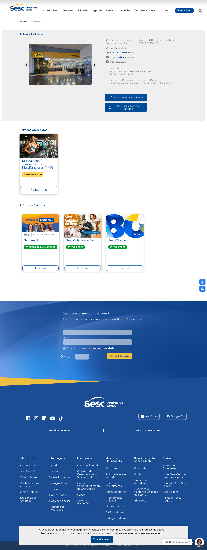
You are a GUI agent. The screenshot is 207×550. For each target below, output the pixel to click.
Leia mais (40, 268)
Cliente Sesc (184, 10)
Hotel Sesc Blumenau (169, 467)
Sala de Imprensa (59, 477)
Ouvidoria (140, 468)
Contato (166, 10)
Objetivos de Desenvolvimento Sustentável (88, 474)
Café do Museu (115, 512)
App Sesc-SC (27, 471)
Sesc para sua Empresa (28, 499)
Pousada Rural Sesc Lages (175, 484)
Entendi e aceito (101, 539)
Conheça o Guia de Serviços (124, 107)
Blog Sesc (140, 500)
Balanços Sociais (58, 483)
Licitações (54, 489)
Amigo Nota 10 (29, 492)
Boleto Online (28, 477)
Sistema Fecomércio (84, 502)
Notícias (125, 10)
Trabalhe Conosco (145, 10)
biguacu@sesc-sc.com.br (122, 57)
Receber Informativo (119, 356)
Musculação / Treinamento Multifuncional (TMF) (37, 164)
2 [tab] (68, 80)
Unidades (83, 10)
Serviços (111, 10)
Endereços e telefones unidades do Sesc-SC (146, 492)
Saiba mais (39, 190)
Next (94, 65)
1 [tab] (65, 80)
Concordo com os (88, 348)
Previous (26, 65)
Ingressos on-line (116, 491)
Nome (66, 328)
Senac (81, 494)
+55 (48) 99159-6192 (119, 52)
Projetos (68, 10)
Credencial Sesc (29, 465)
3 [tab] (71, 80)
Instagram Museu (116, 518)
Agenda (97, 10)
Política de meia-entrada (30, 485)
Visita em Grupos (116, 506)
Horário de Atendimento (114, 484)
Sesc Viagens (170, 491)
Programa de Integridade (57, 508)
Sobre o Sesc (50, 10)
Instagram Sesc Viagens (172, 499)
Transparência (57, 495)
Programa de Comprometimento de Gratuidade (89, 486)
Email (66, 337)
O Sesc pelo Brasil (87, 465)
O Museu (111, 468)
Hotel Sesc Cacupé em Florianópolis (174, 476)
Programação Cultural (114, 499)
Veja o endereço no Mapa (126, 97)
